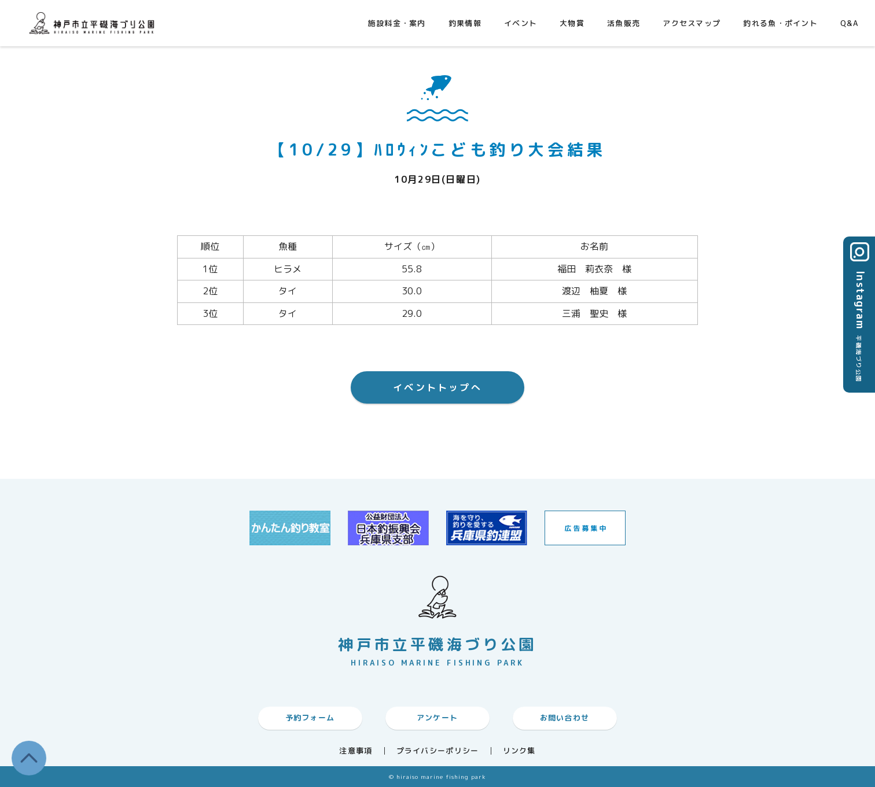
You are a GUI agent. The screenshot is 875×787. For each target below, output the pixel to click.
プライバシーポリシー (437, 751)
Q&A (849, 23)
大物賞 (572, 23)
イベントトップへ (437, 387)
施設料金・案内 (397, 23)
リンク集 (519, 751)
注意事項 (355, 751)
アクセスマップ (691, 23)
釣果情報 (464, 23)
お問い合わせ (565, 717)
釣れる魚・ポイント (780, 23)
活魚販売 (623, 23)
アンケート (437, 717)
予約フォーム (310, 717)
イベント (520, 23)
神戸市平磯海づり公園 (94, 23)
